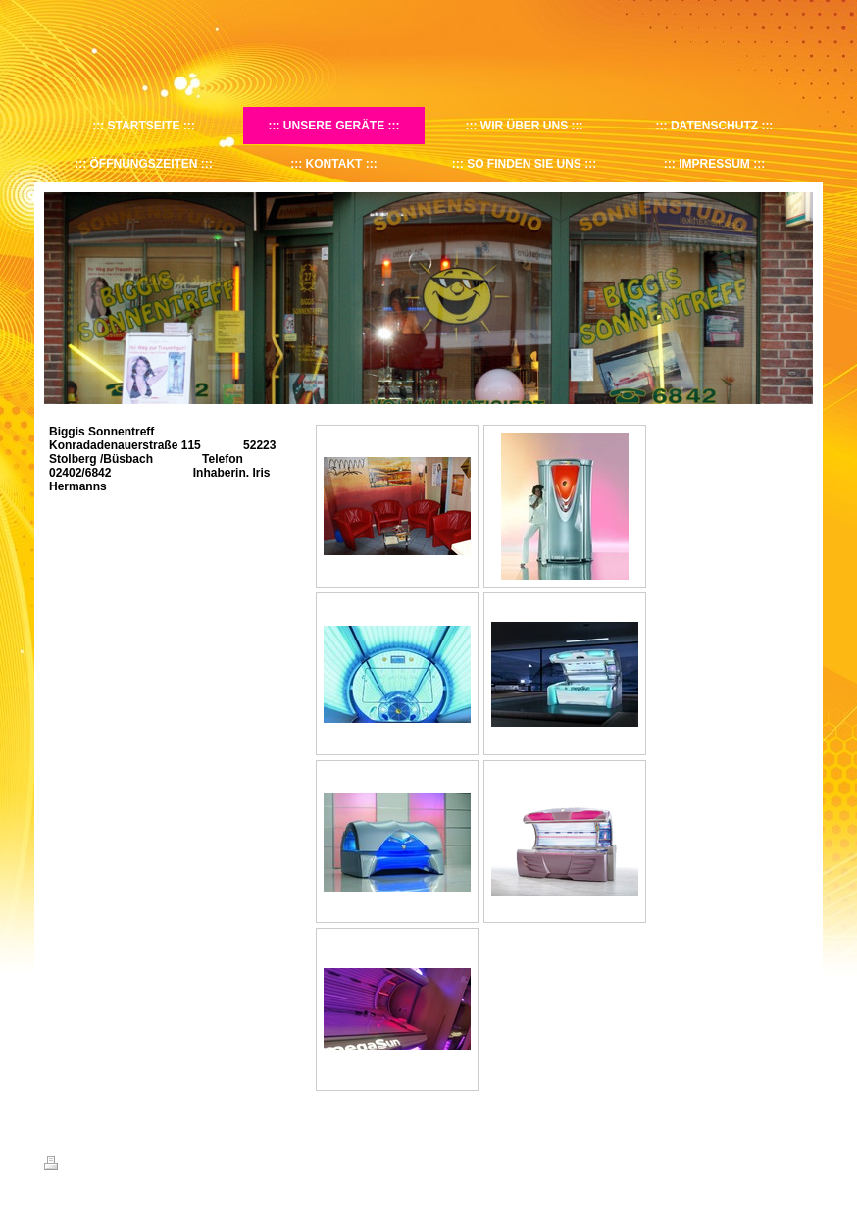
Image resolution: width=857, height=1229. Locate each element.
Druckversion (87, 1166)
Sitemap (156, 1166)
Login (799, 1163)
